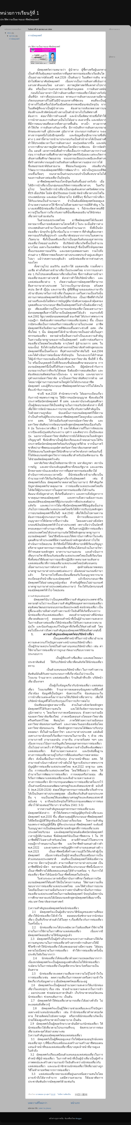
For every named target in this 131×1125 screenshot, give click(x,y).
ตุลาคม (12, 36)
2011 (9, 33)
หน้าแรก (75, 1103)
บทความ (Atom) (45, 1108)
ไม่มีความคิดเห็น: (65, 1094)
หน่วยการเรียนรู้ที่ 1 (19, 13)
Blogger (79, 1118)
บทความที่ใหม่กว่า (37, 1103)
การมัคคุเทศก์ (35, 35)
